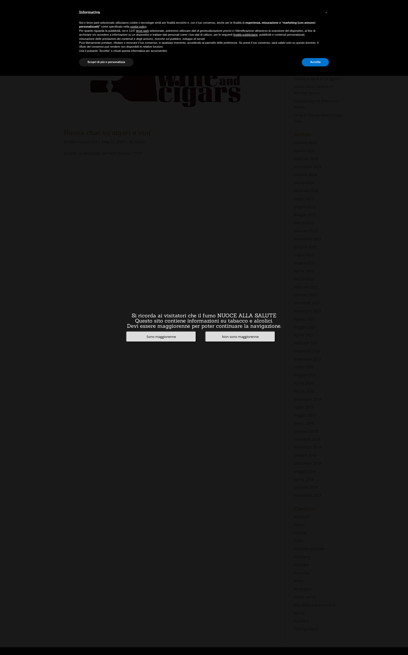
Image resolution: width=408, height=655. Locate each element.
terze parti (142, 30)
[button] (326, 12)
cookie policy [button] (138, 26)
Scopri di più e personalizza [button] (106, 62)
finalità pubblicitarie (245, 34)
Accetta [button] (315, 62)
